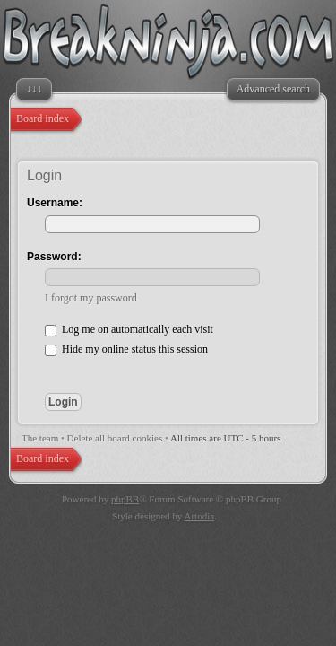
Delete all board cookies (115, 437)
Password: (54, 256)
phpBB (125, 498)
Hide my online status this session (126, 349)
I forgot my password (91, 298)
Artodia (200, 516)
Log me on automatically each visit (129, 329)
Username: (54, 202)
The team (40, 437)
